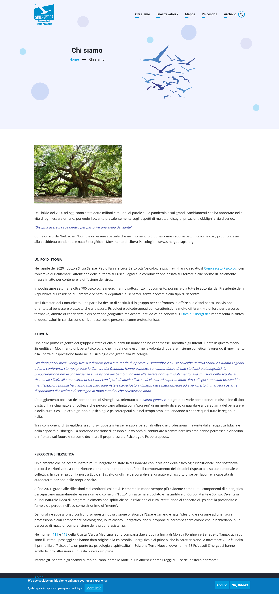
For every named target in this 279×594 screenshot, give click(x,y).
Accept (222, 587)
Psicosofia (209, 14)
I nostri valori (167, 14)
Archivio (230, 14)
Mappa (190, 14)
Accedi (39, 577)
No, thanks (239, 587)
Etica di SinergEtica (195, 314)
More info (93, 589)
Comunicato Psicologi (220, 268)
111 (55, 534)
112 (64, 534)
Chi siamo (142, 14)
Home (74, 59)
